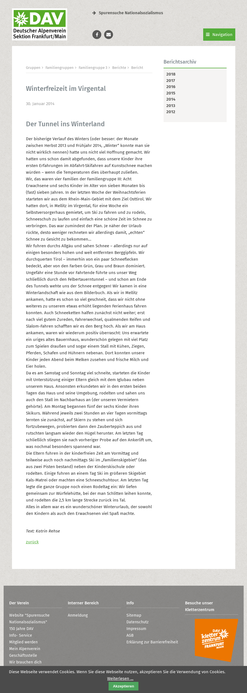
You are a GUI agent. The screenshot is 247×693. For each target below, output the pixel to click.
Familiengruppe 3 (93, 68)
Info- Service (20, 635)
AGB (130, 635)
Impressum (136, 628)
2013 (170, 105)
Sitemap (133, 615)
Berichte (119, 68)
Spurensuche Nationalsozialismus (127, 12)
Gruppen (33, 68)
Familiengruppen (59, 68)
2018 (171, 74)
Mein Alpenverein (24, 648)
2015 (170, 93)
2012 (170, 111)
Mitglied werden (23, 642)
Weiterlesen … (120, 678)
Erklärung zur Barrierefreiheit (152, 642)
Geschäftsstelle (23, 655)
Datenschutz (137, 622)
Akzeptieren (123, 686)
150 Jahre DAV (21, 628)
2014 (170, 99)
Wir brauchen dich (25, 662)
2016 (170, 86)
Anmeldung (78, 615)
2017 (170, 80)
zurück (32, 541)
